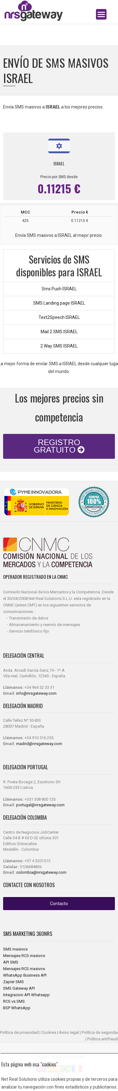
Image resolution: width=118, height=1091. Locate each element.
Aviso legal (69, 1032)
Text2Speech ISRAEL (59, 317)
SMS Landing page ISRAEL (59, 303)
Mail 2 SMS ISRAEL (59, 331)
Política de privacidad (19, 1032)
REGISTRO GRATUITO (59, 446)
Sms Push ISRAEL (59, 288)
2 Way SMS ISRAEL (59, 345)
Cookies (48, 1032)
